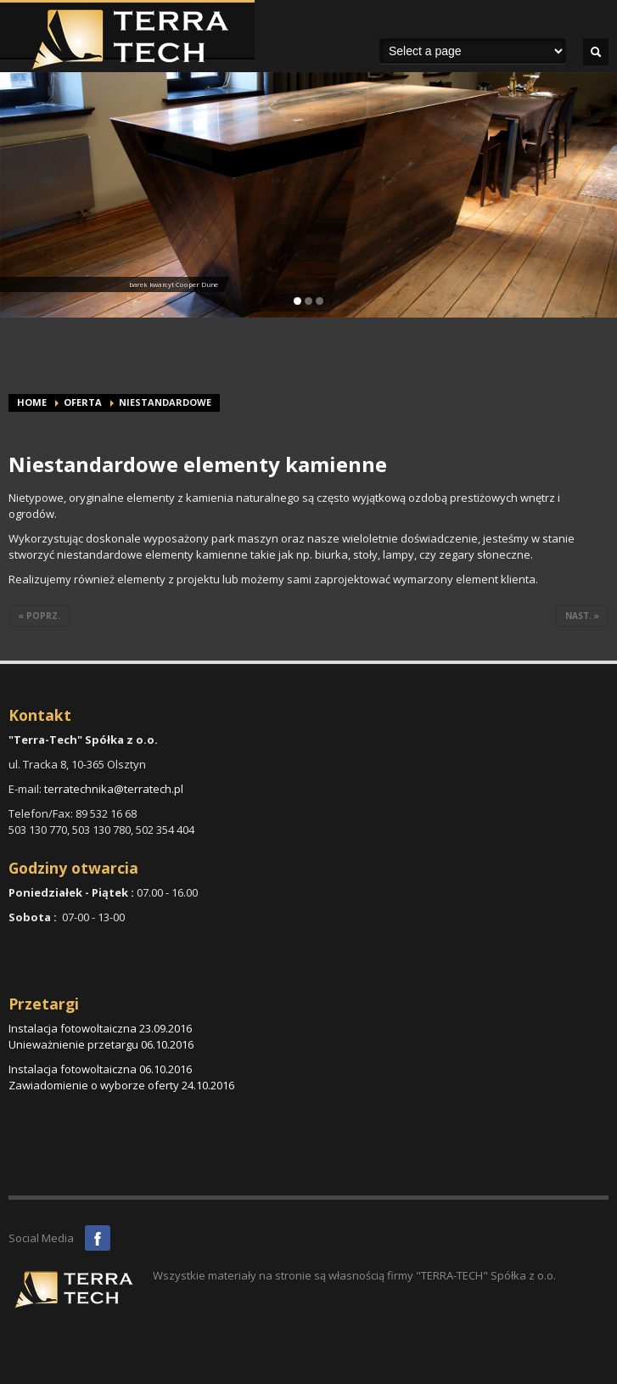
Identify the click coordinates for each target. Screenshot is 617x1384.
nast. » (582, 616)
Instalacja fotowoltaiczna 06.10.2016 (100, 1069)
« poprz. (39, 616)
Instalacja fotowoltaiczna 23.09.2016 (100, 1028)
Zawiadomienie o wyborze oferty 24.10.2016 (121, 1085)
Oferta (83, 402)
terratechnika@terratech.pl (113, 788)
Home (32, 402)
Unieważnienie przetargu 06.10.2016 (101, 1044)
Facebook (97, 1238)
